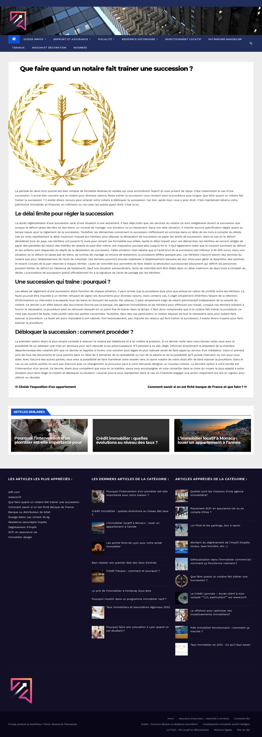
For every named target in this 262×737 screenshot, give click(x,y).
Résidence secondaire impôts (27, 522)
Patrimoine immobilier (225, 39)
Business (80, 47)
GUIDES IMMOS (34, 39)
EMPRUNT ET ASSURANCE (72, 39)
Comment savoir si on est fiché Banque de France (41, 507)
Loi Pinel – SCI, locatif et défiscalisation (188, 730)
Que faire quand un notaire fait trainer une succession (43, 502)
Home (171, 718)
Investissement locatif (183, 39)
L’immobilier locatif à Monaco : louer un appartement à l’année (209, 440)
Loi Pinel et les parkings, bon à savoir (215, 525)
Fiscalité (106, 39)
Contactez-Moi (242, 718)
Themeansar (70, 724)
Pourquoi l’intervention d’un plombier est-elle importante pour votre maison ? (48, 442)
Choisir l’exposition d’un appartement (45, 387)
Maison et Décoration (49, 47)
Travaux (18, 47)
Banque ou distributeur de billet (29, 512)
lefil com (14, 492)
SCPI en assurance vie (22, 532)
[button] (251, 43)
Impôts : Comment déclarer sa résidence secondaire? (169, 724)
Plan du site (243, 730)
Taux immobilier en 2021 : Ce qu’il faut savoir (220, 644)
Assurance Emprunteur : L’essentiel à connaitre (204, 718)
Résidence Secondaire (140, 39)
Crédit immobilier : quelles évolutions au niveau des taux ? (127, 440)
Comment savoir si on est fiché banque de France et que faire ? (197, 387)
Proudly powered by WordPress (25, 724)
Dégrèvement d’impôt (22, 527)
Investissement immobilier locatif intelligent (226, 724)
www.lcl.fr (14, 497)
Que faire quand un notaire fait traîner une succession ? (106, 68)
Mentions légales (223, 730)
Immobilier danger (20, 537)
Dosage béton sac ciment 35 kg (28, 517)
